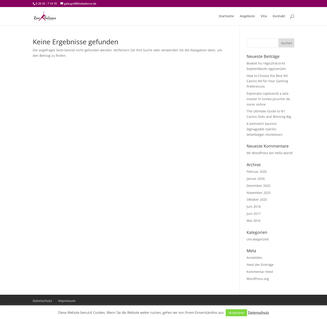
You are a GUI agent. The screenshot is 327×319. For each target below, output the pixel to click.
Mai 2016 (253, 220)
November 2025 (259, 192)
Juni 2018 (254, 206)
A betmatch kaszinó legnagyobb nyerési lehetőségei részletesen (264, 129)
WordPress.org (258, 279)
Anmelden (254, 257)
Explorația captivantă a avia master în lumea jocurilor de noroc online (268, 98)
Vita (264, 16)
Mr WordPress (257, 153)
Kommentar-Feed (260, 272)
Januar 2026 (256, 178)
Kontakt (279, 16)
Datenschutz (42, 301)
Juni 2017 (254, 213)
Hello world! (284, 153)
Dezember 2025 (258, 185)
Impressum (66, 301)
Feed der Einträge (260, 264)
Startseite (226, 16)
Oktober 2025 (257, 199)
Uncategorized (258, 239)
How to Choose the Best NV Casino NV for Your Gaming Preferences (267, 81)
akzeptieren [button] (236, 313)
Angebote (247, 16)
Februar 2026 (257, 171)
